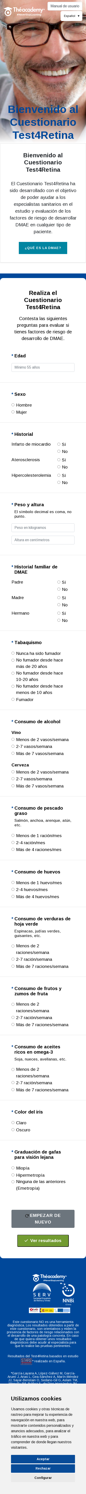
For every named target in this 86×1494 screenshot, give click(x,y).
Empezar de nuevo (43, 1218)
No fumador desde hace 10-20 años (39, 676)
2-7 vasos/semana (34, 746)
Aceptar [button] (43, 1459)
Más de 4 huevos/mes (37, 896)
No (65, 451)
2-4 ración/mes (30, 842)
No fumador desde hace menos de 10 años (39, 689)
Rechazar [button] (43, 1468)
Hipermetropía (30, 1175)
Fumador (24, 699)
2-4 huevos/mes (32, 889)
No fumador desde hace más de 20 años (39, 663)
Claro (21, 1122)
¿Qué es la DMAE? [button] (43, 248)
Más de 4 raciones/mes (38, 849)
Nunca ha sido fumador (38, 653)
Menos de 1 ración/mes (39, 835)
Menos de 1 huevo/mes (39, 882)
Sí (64, 444)
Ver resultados (43, 1240)
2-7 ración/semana (34, 959)
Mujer (21, 412)
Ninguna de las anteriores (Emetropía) (41, 1185)
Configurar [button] (43, 1478)
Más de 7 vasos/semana (40, 753)
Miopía (22, 1168)
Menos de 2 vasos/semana (42, 739)
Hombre (24, 405)
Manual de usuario (64, 6)
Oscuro (23, 1129)
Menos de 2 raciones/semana (32, 949)
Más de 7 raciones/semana (42, 966)
